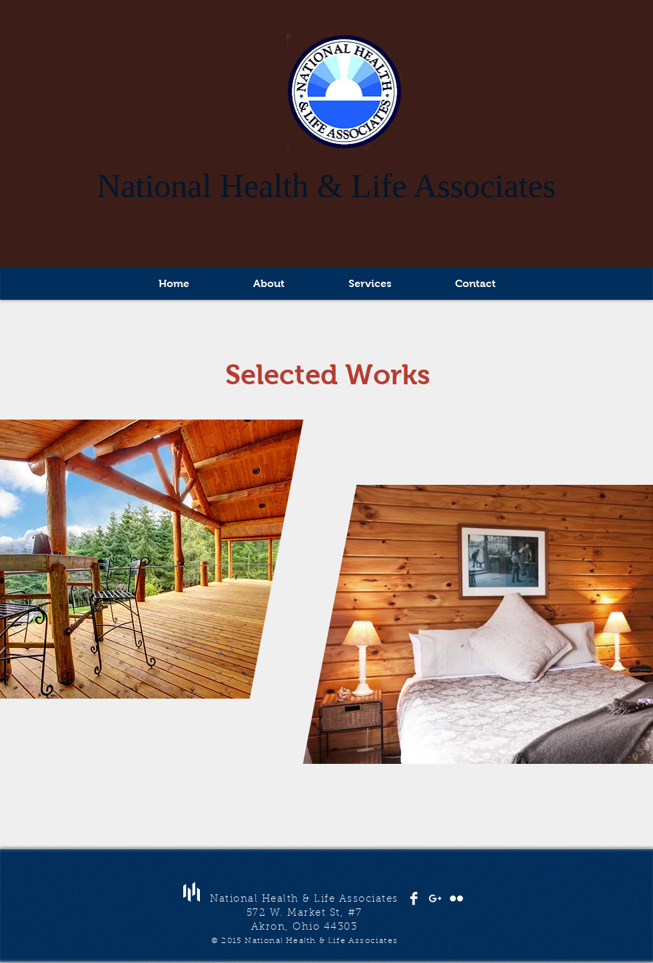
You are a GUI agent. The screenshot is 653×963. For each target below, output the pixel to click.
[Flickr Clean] (456, 898)
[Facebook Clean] (413, 898)
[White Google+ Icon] (435, 898)
